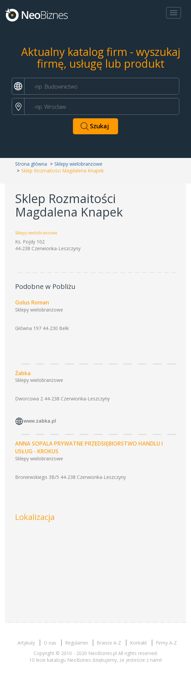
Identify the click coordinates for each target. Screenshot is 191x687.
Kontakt (138, 643)
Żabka (23, 373)
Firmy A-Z (166, 643)
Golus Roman (32, 302)
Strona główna (31, 164)
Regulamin (76, 643)
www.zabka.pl (39, 421)
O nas (50, 643)
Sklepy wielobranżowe (78, 164)
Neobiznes (37, 14)
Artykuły (26, 643)
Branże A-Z (109, 643)
